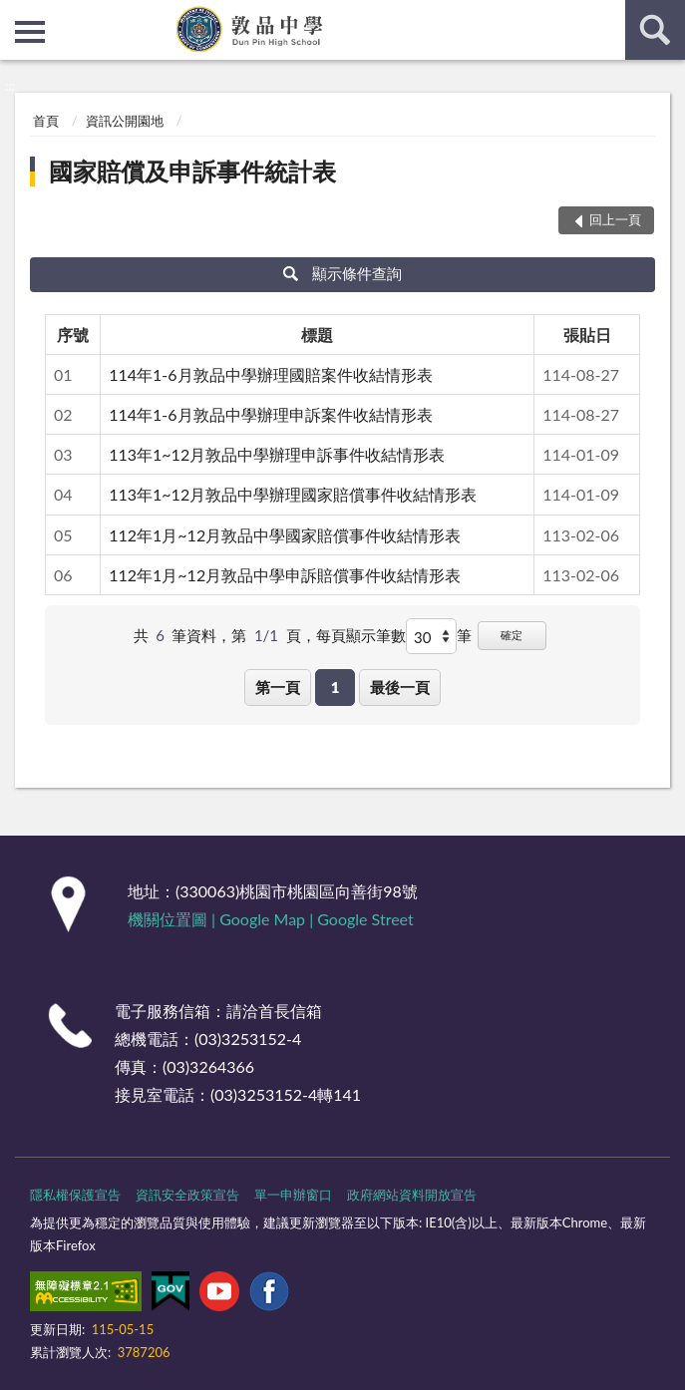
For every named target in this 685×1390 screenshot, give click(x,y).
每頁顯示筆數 (361, 635)
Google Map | (268, 918)
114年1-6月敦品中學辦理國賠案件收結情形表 (270, 374)
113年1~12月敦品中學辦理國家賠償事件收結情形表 (293, 494)
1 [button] (335, 687)
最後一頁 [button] (400, 687)
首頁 (46, 121)
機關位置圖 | (173, 918)
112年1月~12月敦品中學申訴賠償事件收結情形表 (285, 574)
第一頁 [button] (277, 687)
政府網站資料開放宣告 (412, 1195)
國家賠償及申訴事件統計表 (192, 171)
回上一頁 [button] (615, 219)
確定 (511, 634)
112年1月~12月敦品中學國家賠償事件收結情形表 (285, 534)
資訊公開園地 (125, 121)
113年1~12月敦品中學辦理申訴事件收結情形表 (277, 454)
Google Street (365, 918)
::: (16, 15)
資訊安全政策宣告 (187, 1195)
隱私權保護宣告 (75, 1195)
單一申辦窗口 (293, 1195)
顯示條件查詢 (342, 273)
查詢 (655, 30)
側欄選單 (30, 32)
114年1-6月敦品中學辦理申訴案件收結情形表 (270, 414)
